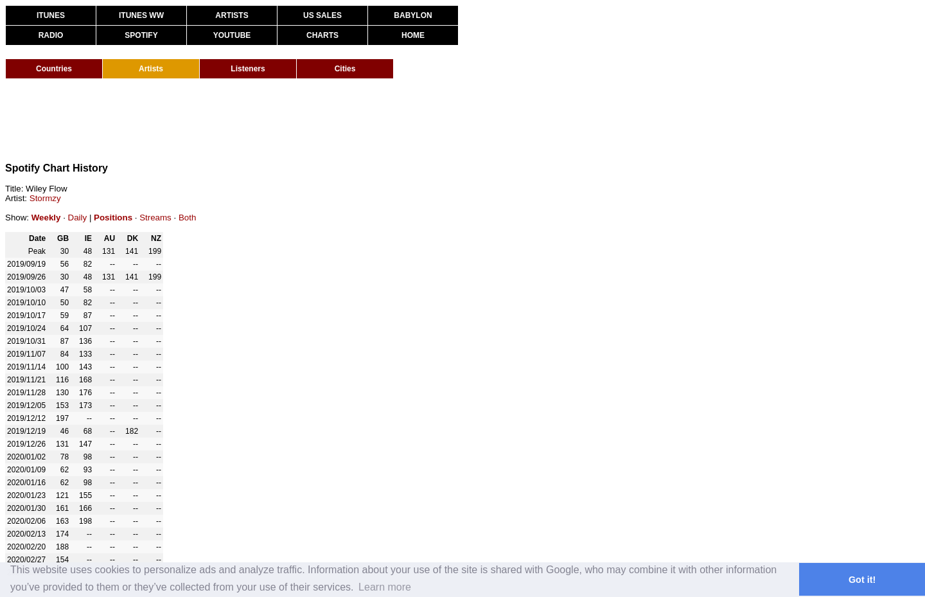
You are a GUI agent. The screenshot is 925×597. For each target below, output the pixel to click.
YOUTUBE (232, 35)
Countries (54, 68)
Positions (113, 217)
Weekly (46, 217)
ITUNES (51, 15)
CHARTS (322, 35)
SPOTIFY (141, 35)
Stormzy (45, 198)
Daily (77, 217)
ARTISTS (231, 15)
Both (187, 217)
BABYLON (413, 15)
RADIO (51, 35)
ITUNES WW (141, 15)
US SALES (322, 15)
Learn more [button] (384, 587)
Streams (155, 217)
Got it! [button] (862, 580)
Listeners (248, 68)
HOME (413, 35)
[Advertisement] (239, 121)
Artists (151, 68)
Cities (345, 68)
